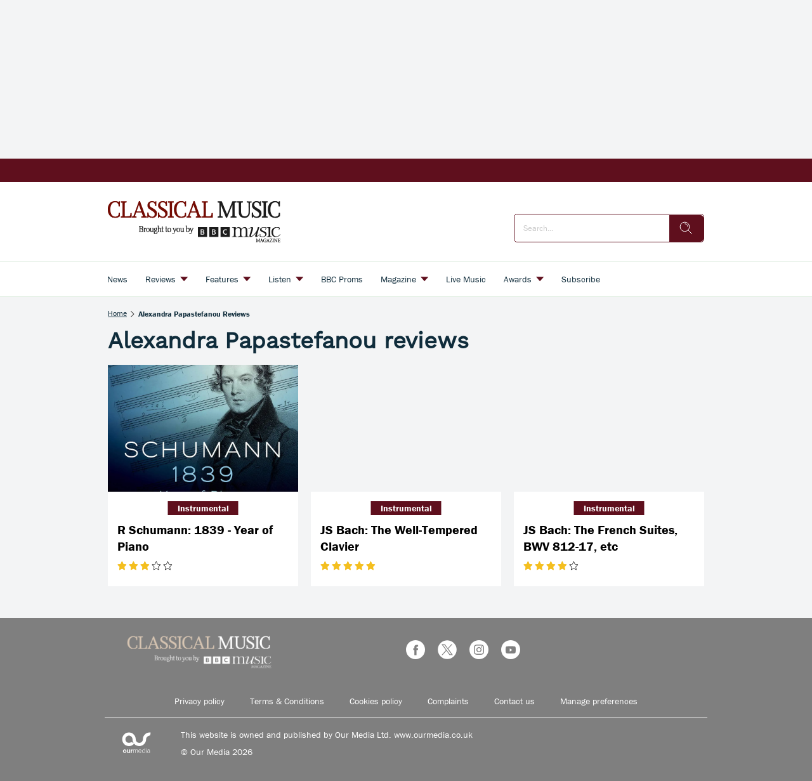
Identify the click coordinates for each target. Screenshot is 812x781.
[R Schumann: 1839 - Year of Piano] (203, 428)
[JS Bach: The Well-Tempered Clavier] (406, 428)
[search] (686, 228)
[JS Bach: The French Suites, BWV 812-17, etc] (609, 428)
